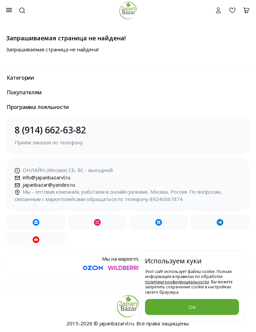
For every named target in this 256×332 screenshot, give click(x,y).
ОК (192, 307)
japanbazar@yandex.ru (45, 184)
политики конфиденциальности (177, 282)
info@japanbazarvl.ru (42, 177)
